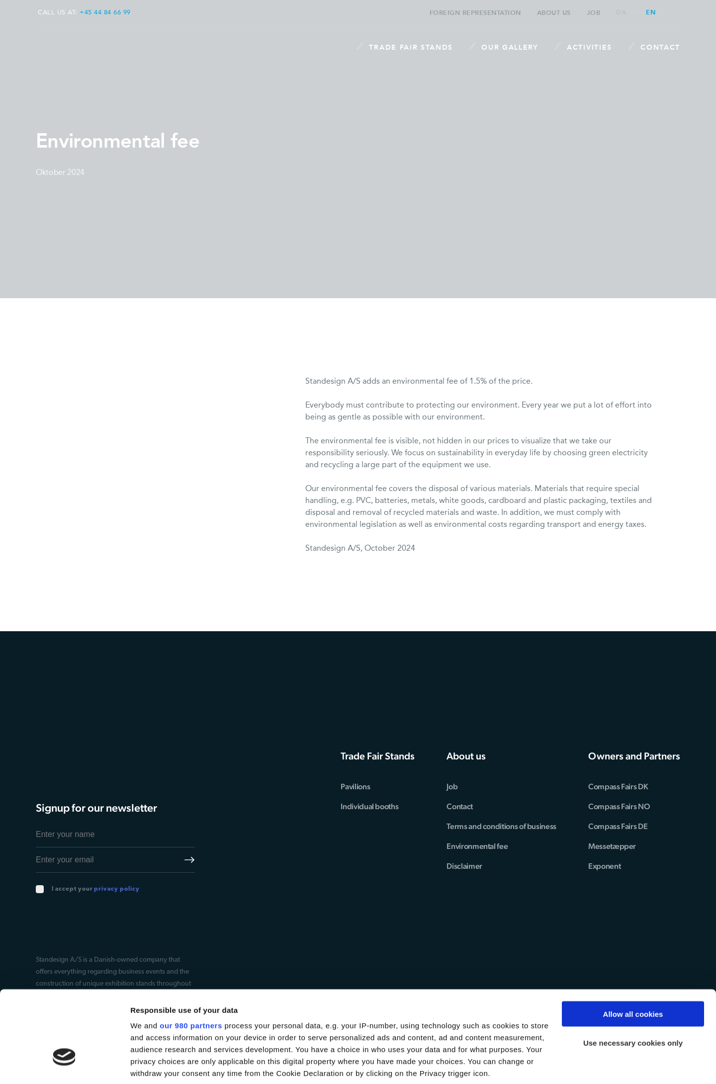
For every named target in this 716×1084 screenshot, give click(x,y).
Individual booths (370, 806)
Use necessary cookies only (633, 972)
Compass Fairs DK (618, 786)
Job (594, 12)
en (650, 12)
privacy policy (116, 889)
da (621, 12)
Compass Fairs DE (617, 826)
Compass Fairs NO (619, 806)
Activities (583, 47)
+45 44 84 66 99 (105, 12)
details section (477, 1026)
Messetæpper (612, 846)
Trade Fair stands (404, 47)
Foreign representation (475, 12)
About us (554, 12)
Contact (654, 47)
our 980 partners (191, 954)
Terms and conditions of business (502, 826)
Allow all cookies (633, 943)
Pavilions (356, 786)
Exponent (604, 866)
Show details (153, 1064)
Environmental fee (478, 846)
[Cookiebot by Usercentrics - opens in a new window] (64, 1064)
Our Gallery (503, 47)
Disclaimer (465, 866)
